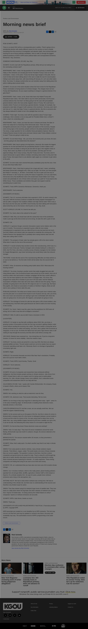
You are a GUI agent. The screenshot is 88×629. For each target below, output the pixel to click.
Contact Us (70, 607)
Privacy (51, 603)
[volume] (9, 7)
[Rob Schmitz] (6, 538)
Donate (81, 2)
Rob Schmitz (13, 31)
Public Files (33, 610)
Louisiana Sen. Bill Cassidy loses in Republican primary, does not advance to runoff (31, 581)
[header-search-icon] (73, 2)
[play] (4, 8)
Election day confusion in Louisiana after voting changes (55, 567)
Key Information (34, 607)
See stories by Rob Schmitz (20, 548)
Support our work (72, 603)
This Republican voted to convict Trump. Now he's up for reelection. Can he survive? (75, 581)
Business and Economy (8, 575)
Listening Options (53, 607)
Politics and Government (11, 18)
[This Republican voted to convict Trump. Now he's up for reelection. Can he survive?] (76, 568)
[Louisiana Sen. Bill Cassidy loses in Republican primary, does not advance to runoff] (33, 568)
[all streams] (80, 8)
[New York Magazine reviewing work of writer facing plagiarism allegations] (12, 568)
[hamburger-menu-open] (3, 2)
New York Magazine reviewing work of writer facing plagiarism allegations (11, 581)
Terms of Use (34, 603)
